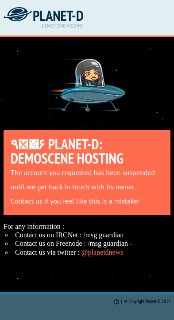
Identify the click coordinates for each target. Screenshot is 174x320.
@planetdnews (102, 252)
